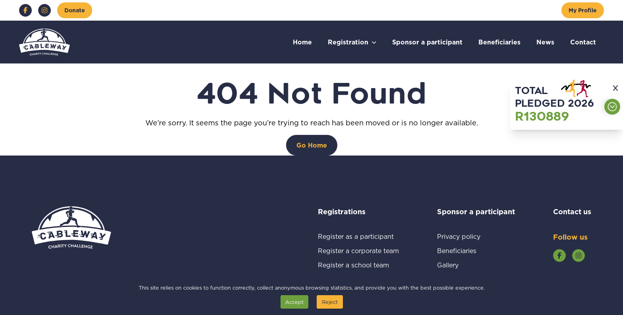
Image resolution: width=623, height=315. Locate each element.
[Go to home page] (44, 42)
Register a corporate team (358, 250)
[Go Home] (311, 145)
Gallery (457, 264)
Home (302, 41)
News (545, 41)
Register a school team (358, 264)
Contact (583, 41)
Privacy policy (468, 236)
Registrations (352, 211)
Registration (348, 41)
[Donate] (74, 10)
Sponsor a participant (427, 41)
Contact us (572, 211)
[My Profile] (582, 10)
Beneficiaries (499, 41)
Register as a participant (358, 236)
